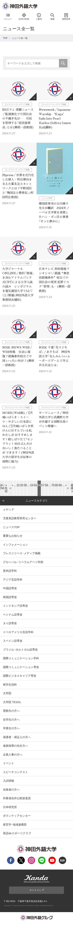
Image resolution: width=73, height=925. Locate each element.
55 (35, 485)
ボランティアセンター (17, 815)
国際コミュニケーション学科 (21, 658)
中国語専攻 (10, 588)
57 (43, 485)
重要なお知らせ (12, 535)
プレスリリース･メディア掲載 (21, 553)
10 (18, 485)
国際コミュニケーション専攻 (21, 667)
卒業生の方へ (11, 728)
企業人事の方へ (12, 754)
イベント (8, 763)
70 (53, 485)
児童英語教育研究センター (19, 518)
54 (31, 485)
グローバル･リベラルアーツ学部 (23, 562)
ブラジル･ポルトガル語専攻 (20, 649)
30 (25, 485)
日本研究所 (10, 807)
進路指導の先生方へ (15, 745)
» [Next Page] (66, 485)
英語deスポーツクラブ (17, 833)
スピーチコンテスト (15, 772)
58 (46, 485)
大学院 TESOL (12, 702)
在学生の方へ (11, 719)
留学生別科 (10, 684)
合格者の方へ (11, 789)
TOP (5, 38)
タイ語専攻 (10, 623)
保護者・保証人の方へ (17, 737)
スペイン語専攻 (12, 640)
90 (60, 485)
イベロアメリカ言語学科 (18, 632)
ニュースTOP (11, 527)
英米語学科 (10, 570)
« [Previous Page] (12, 485)
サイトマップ (36, 890)
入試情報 (8, 780)
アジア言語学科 (12, 579)
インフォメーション (15, 544)
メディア (8, 509)
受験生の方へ (11, 710)
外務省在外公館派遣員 (17, 798)
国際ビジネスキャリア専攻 (19, 675)
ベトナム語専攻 (12, 614)
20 (21, 485)
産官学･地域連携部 (15, 824)
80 (56, 485)
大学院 (7, 693)
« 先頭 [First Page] (6, 488)
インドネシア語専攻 (15, 605)
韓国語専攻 (10, 597)
